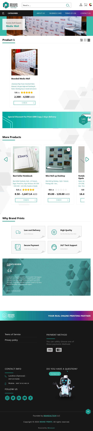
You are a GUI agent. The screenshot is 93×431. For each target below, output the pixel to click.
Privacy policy (11, 339)
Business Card (56, 13)
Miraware (51, 428)
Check (24, 103)
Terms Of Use (70, 13)
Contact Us (85, 13)
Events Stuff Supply (13, 23)
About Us (41, 13)
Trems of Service (12, 334)
